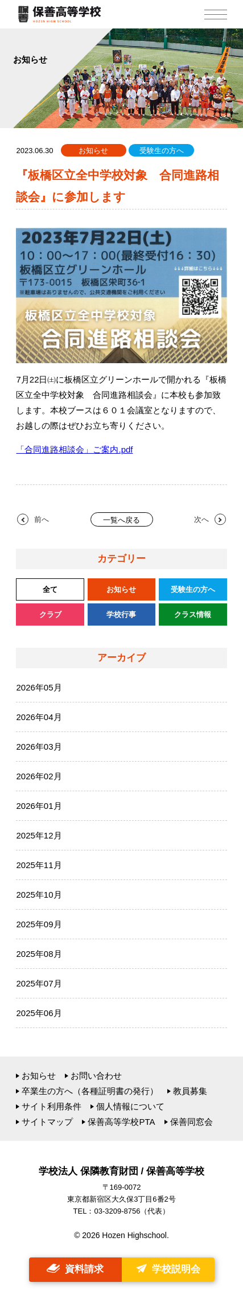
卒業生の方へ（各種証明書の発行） (90, 1091)
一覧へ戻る (121, 520)
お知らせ (39, 1075)
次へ (201, 519)
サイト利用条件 (51, 1106)
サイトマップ (47, 1122)
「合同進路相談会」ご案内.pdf (74, 449)
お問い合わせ (96, 1075)
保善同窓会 (191, 1122)
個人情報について (130, 1106)
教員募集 (190, 1091)
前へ (41, 519)
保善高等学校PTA (121, 1122)
